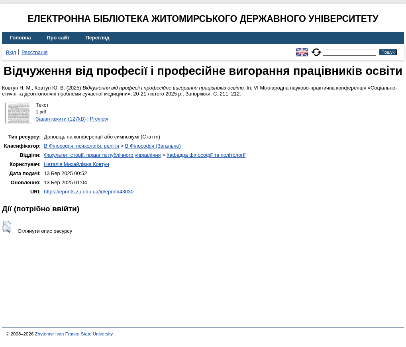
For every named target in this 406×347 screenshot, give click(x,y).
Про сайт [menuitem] (58, 38)
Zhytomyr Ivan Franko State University (74, 333)
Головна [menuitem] (20, 38)
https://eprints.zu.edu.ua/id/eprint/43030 (88, 192)
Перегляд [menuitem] (98, 38)
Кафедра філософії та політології (206, 155)
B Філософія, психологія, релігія (81, 146)
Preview (99, 119)
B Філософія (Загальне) (153, 146)
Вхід (11, 52)
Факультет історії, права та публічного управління (102, 155)
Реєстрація (34, 52)
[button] (6, 227)
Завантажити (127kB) (61, 119)
